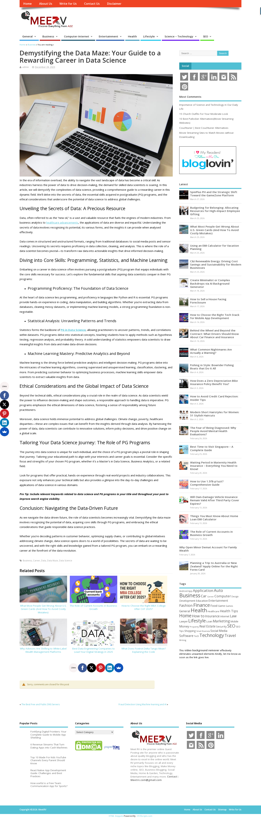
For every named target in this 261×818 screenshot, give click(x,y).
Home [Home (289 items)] (185, 615)
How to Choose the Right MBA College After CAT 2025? (144, 607)
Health (132, 36)
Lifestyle (149, 36)
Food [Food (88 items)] (214, 606)
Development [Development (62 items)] (187, 600)
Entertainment (108, 36)
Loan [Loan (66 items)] (209, 621)
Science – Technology (179, 36)
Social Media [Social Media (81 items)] (218, 631)
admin (25, 67)
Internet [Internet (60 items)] (224, 616)
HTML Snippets (116, 816)
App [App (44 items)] (190, 591)
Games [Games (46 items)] (229, 606)
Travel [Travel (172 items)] (230, 635)
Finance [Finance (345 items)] (201, 605)
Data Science (65, 560)
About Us (45, 4)
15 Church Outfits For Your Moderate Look (203, 114)
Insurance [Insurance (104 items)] (212, 616)
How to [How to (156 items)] (198, 615)
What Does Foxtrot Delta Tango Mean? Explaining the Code (143, 650)
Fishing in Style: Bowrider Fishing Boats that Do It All (212, 366)
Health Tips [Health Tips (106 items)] (229, 611)
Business (48, 36)
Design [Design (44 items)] (235, 596)
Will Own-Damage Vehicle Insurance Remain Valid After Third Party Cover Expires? (214, 500)
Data (43, 560)
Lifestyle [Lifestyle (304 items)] (197, 620)
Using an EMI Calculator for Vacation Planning (214, 247)
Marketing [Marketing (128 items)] (221, 621)
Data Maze (52, 560)
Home (27, 4)
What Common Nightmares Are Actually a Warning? (211, 351)
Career (36, 560)
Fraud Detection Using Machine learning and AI (142, 704)
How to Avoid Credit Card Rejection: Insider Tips (214, 397)
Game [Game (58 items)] (221, 606)
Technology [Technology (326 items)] (211, 635)
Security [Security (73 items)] (221, 626)
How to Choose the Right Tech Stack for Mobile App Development (214, 316)
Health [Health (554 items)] (199, 610)
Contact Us (92, 4)
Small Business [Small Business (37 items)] (203, 631)
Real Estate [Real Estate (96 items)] (207, 626)
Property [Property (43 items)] (194, 626)
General (27, 36)
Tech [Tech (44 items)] (196, 636)
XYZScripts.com (144, 816)
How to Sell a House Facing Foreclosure (208, 300)
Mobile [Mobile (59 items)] (234, 621)
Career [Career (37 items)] (210, 596)
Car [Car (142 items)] (204, 596)
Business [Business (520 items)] (189, 595)
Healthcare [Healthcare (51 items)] (213, 611)
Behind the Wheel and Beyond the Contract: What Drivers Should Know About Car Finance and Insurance (214, 334)
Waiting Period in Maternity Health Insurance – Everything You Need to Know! (213, 466)
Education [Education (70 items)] (202, 600)
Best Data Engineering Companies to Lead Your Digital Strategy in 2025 (93, 650)
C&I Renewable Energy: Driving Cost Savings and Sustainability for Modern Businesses (215, 264)
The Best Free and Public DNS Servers (40, 704)
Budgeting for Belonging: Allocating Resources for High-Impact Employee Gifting (215, 211)
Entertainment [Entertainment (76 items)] (218, 601)
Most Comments (190, 96)
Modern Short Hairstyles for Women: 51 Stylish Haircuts (214, 413)
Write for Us (68, 4)
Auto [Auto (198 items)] (218, 590)
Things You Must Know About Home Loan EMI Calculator (214, 517)
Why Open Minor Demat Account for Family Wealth (208, 548)
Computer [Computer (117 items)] (222, 596)
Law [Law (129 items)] (233, 616)
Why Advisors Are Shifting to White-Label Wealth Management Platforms (43, 650)
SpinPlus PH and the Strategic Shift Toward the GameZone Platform (213, 193)
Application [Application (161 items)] (203, 590)
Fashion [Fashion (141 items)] (186, 605)
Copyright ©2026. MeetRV (33, 809)
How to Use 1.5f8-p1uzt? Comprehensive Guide (206, 482)
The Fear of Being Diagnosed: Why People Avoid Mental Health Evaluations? (213, 431)
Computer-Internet (76, 36)
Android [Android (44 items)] (183, 591)
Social (185, 66)
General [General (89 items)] (184, 611)
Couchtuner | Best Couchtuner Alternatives (203, 127)
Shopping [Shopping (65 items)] (190, 631)
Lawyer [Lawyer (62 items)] (183, 621)
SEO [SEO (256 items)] (231, 626)
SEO (205, 36)
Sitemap (222, 809)
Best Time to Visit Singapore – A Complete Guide (211, 448)
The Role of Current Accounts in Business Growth (93, 607)
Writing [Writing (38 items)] (182, 640)
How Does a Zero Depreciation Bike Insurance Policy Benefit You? (214, 382)
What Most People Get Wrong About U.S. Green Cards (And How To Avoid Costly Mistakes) (43, 609)
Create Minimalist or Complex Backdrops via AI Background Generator (210, 283)
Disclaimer (114, 4)
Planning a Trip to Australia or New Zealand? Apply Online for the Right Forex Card (214, 566)
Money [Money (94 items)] (184, 626)
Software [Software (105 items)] (186, 635)
